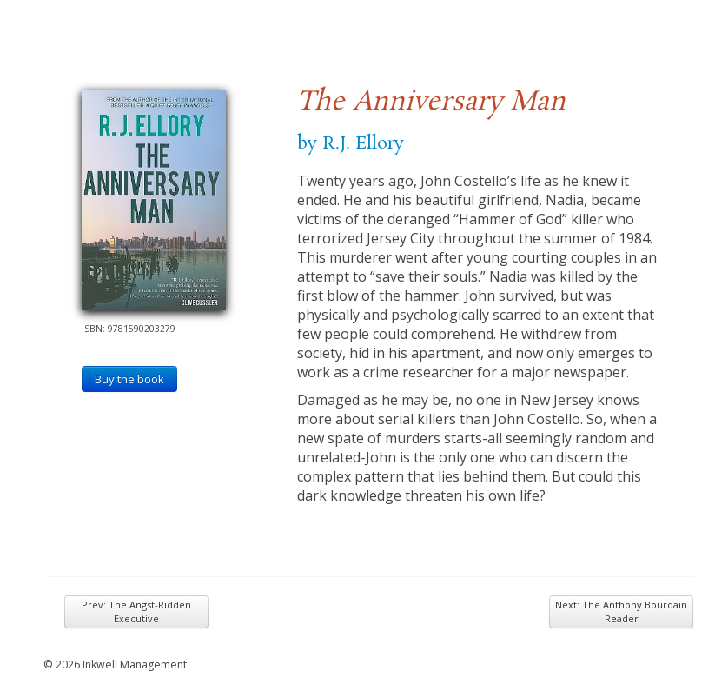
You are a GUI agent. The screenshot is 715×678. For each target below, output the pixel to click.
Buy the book (129, 379)
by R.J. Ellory (350, 143)
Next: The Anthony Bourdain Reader (621, 611)
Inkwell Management (135, 664)
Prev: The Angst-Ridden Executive (136, 611)
